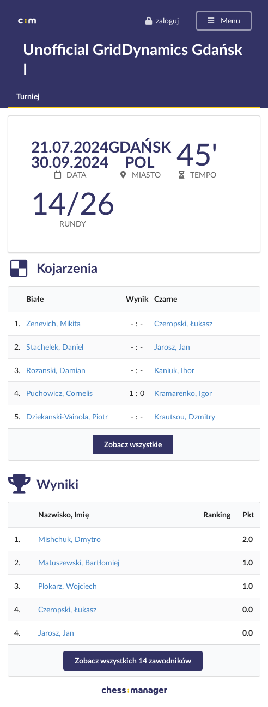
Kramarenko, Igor (183, 393)
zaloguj (161, 20)
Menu (223, 20)
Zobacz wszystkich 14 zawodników (133, 660)
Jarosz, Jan (172, 346)
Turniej (28, 96)
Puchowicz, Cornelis (59, 393)
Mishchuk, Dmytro (69, 539)
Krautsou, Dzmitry (184, 416)
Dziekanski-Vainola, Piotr (67, 416)
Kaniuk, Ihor (174, 370)
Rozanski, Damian (56, 370)
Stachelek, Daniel (54, 346)
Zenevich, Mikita (53, 323)
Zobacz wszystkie (133, 444)
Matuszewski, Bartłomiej (78, 562)
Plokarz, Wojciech (67, 585)
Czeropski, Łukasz (183, 323)
